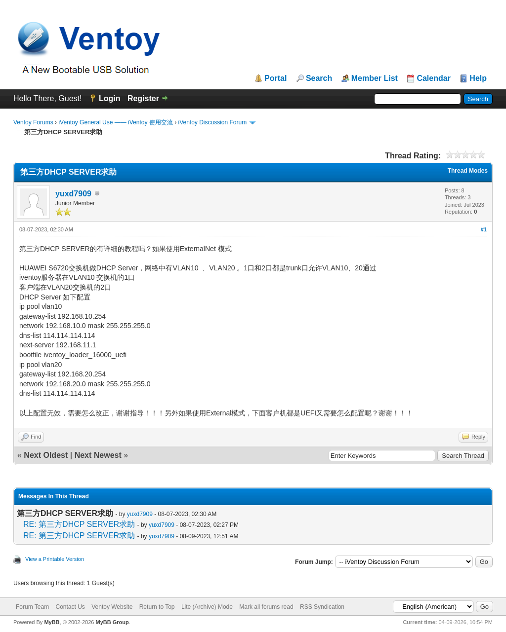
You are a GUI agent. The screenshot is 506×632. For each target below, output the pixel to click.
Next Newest (98, 455)
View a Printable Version (54, 559)
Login (110, 98)
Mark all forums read (266, 606)
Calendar (433, 78)
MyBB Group (111, 622)
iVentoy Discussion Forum (212, 122)
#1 (484, 229)
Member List (374, 78)
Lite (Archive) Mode (207, 606)
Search (319, 78)
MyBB (51, 622)
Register (143, 98)
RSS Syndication (322, 606)
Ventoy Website (111, 606)
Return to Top (157, 606)
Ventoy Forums (33, 122)
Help (478, 78)
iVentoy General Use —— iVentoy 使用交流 (115, 122)
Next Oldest (46, 455)
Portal (275, 78)
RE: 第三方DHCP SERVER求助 (79, 524)
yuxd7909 (73, 193)
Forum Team (32, 606)
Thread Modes (468, 170)
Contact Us (69, 606)
